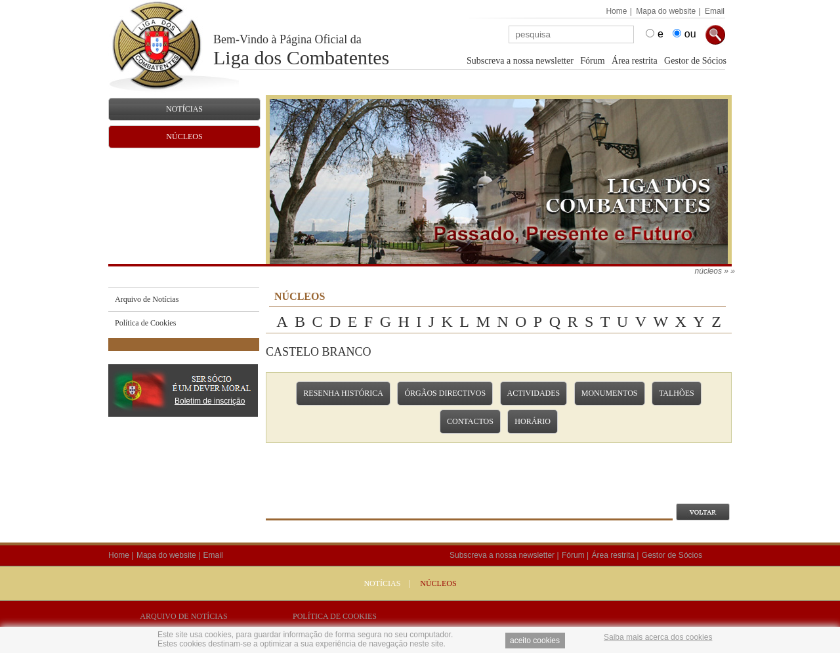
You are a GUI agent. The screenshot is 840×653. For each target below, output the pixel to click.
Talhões (676, 393)
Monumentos (609, 393)
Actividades (533, 393)
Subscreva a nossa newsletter (520, 61)
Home (616, 11)
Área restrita (635, 61)
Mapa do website (666, 11)
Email (714, 11)
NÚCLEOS (438, 583)
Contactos (470, 421)
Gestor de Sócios (695, 61)
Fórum (592, 61)
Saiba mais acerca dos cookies (658, 637)
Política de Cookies (335, 616)
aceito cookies (535, 640)
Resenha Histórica (343, 393)
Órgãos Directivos (445, 393)
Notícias (382, 583)
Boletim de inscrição (210, 401)
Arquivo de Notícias (183, 616)
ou (690, 33)
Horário (532, 421)
